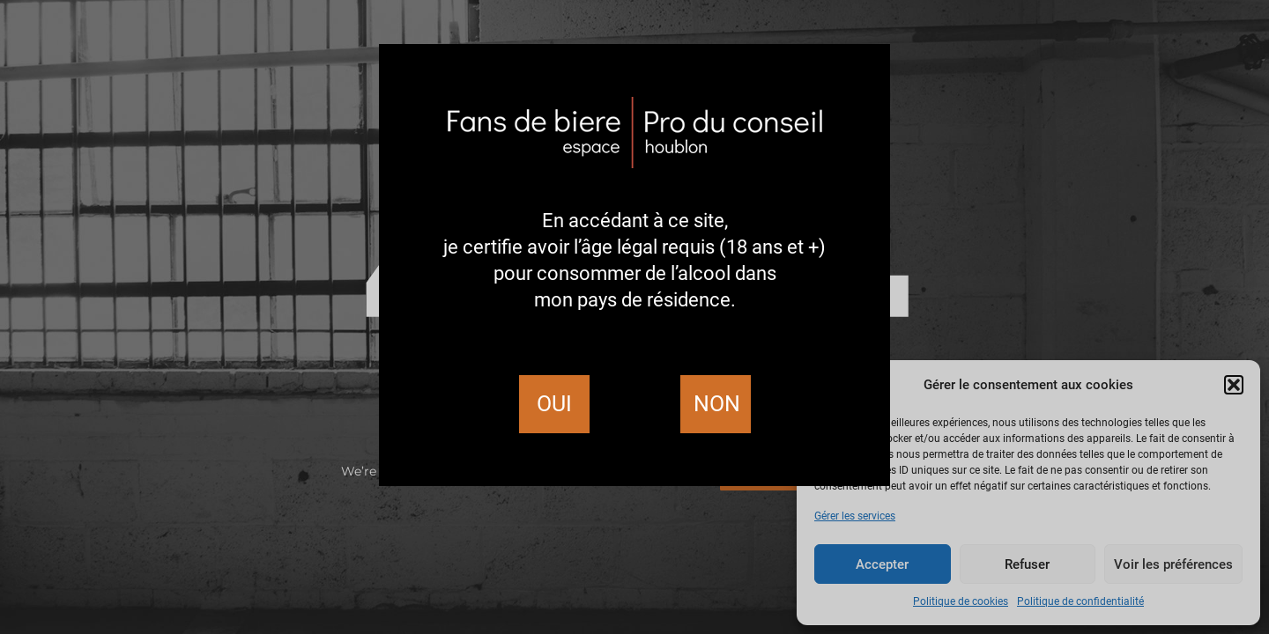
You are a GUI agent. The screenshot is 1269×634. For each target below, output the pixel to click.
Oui (554, 404)
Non (717, 404)
